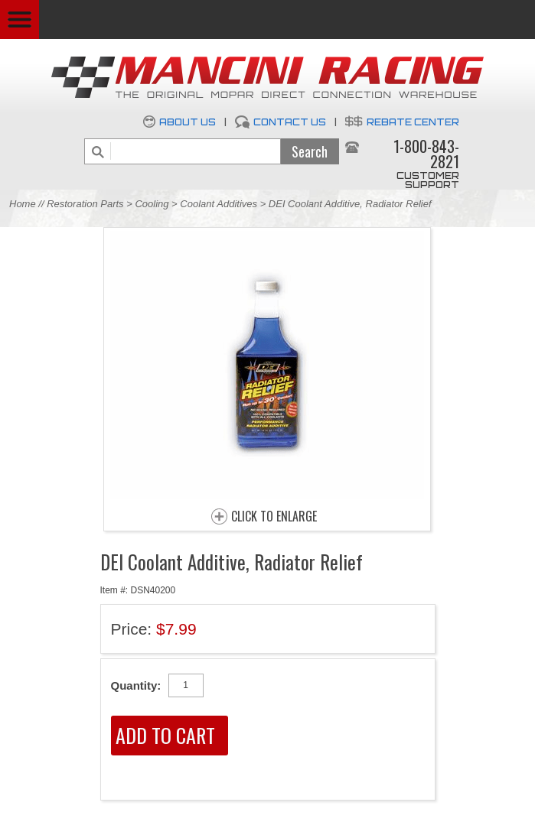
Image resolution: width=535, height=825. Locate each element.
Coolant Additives (218, 203)
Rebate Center (413, 122)
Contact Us (289, 122)
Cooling (151, 203)
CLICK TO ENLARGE (274, 516)
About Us (187, 122)
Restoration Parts (85, 203)
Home (22, 203)
